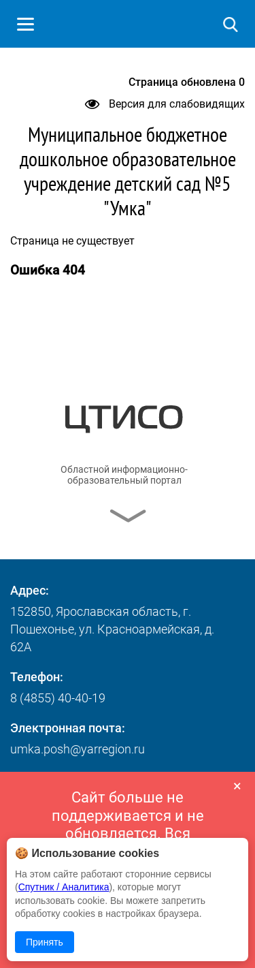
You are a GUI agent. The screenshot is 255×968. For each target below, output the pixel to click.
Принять (44, 942)
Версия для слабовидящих (165, 103)
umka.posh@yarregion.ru (77, 749)
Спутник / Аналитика (63, 886)
